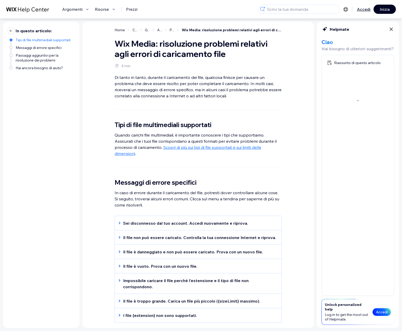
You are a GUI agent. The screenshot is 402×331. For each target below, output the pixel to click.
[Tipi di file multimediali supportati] (42, 39)
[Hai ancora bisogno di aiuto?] (42, 67)
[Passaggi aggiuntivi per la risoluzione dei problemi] (42, 57)
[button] (195, 223)
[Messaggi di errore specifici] (42, 47)
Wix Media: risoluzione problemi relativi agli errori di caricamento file (232, 30)
